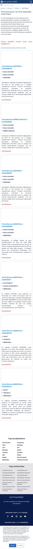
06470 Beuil (25, 8)
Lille (18, 447)
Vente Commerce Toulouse (22, 489)
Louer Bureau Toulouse (8, 477)
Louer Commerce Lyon (8, 480)
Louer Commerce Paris (8, 486)
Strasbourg (20, 442)
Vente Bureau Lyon (22, 470)
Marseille (5, 450)
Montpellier (5, 459)
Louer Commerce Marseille (7, 483)
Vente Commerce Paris (23, 486)
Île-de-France (6, 442)
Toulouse (5, 452)
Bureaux (9, 8)
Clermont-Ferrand (22, 459)
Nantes (4, 457)
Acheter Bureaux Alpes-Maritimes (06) (13, 48)
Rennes (19, 450)
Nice (3, 455)
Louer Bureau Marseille (8, 473)
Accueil (3, 8)
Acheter (17, 8)
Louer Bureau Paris (7, 475)
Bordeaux (20, 445)
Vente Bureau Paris (22, 475)
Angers (19, 455)
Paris (3, 445)
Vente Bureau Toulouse (23, 477)
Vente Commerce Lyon (23, 480)
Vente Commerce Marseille (22, 483)
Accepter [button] (13, 545)
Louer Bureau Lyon (7, 470)
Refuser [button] (20, 545)
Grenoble (19, 452)
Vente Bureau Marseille (23, 473)
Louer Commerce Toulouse (7, 489)
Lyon (3, 447)
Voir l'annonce (6, 100)
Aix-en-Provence (21, 457)
